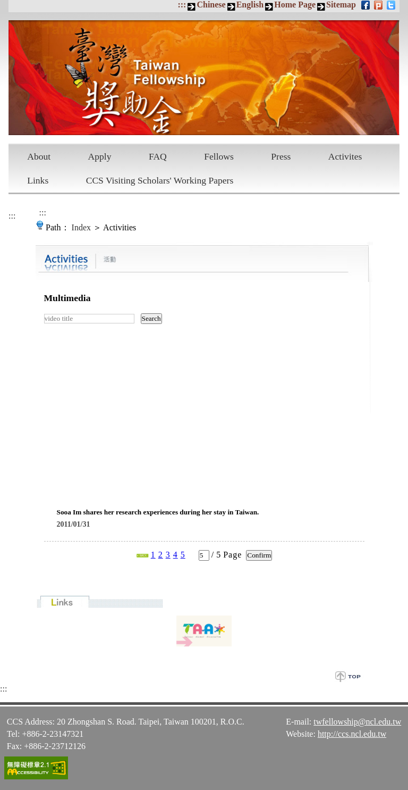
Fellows (219, 156)
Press (281, 156)
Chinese (211, 4)
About (38, 156)
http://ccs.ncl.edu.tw (352, 733)
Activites (345, 156)
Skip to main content (5, 5)
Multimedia (67, 298)
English (250, 4)
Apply (100, 156)
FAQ (158, 156)
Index (81, 227)
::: (181, 4)
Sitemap (341, 4)
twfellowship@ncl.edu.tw (357, 721)
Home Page (295, 4)
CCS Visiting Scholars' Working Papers (160, 180)
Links (37, 180)
